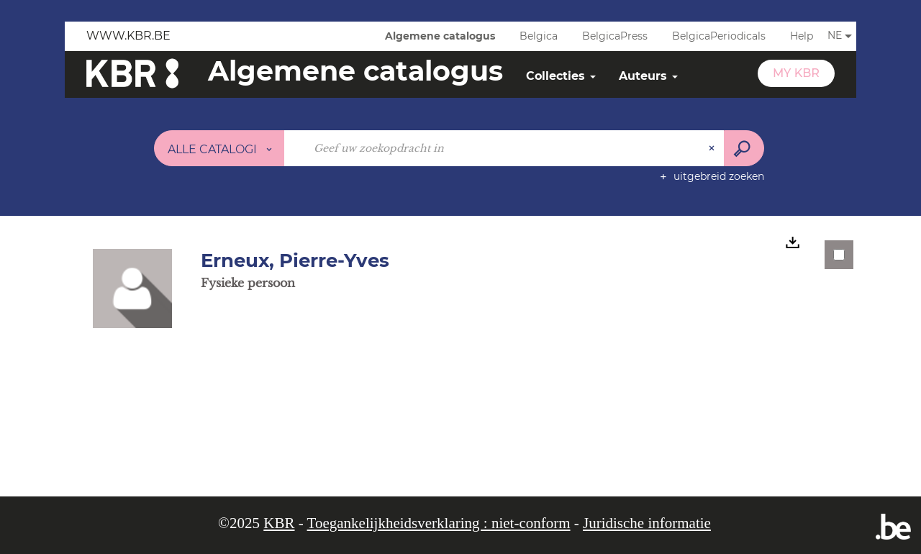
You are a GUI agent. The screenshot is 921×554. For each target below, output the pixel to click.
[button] (132, 287)
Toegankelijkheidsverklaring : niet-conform (439, 523)
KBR (278, 523)
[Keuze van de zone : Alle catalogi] (219, 148)
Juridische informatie (647, 523)
